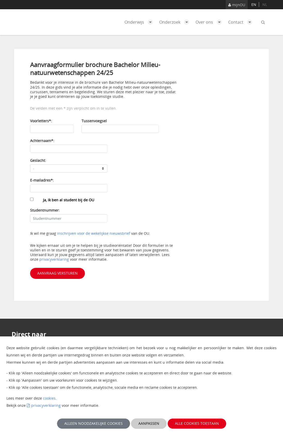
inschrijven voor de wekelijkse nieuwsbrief (93, 233)
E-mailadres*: (42, 180)
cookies (49, 398)
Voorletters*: (41, 120)
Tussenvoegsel (94, 120)
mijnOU (236, 4)
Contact (241, 22)
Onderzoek (175, 22)
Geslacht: (38, 160)
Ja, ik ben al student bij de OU (68, 199)
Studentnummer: (45, 210)
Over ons (210, 22)
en (253, 4)
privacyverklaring (54, 259)
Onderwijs (140, 22)
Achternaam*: (42, 140)
